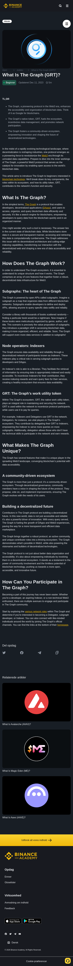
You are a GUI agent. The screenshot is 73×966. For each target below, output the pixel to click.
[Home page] (12, 5)
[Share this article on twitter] (4, 652)
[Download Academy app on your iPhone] (13, 921)
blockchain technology (13, 179)
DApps (46, 208)
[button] (67, 6)
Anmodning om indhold (16, 902)
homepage (62, 625)
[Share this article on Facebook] (22, 652)
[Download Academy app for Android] (31, 921)
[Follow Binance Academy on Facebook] (6, 934)
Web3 (45, 155)
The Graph (30, 204)
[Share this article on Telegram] (39, 652)
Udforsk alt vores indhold (36, 840)
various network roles (36, 611)
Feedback (10, 908)
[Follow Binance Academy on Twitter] (10, 934)
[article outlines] (67, 24)
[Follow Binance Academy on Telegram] (15, 934)
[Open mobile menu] (67, 5)
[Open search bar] (59, 5)
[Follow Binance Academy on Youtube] (20, 934)
